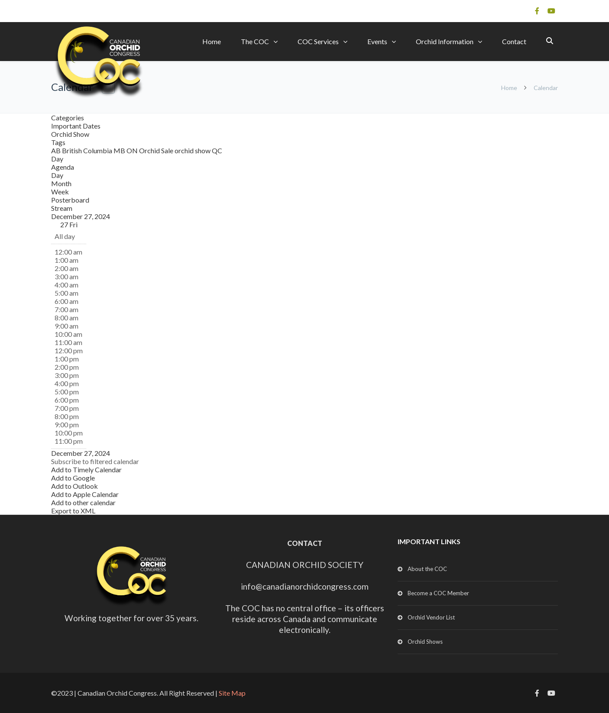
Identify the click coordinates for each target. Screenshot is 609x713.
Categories (67, 117)
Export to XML (73, 511)
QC (217, 150)
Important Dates (75, 126)
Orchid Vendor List (431, 617)
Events (377, 41)
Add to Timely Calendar (86, 469)
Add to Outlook (74, 486)
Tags (58, 142)
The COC (255, 41)
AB (56, 150)
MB (119, 150)
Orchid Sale (157, 150)
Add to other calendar (83, 502)
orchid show (193, 150)
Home (211, 41)
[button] (95, 461)
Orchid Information (444, 41)
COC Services (318, 41)
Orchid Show (70, 134)
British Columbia (87, 150)
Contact (514, 41)
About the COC (427, 568)
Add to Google (73, 478)
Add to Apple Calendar (85, 494)
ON (132, 150)
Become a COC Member (438, 593)
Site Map (232, 693)
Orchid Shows (425, 641)
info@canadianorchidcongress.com (305, 586)
